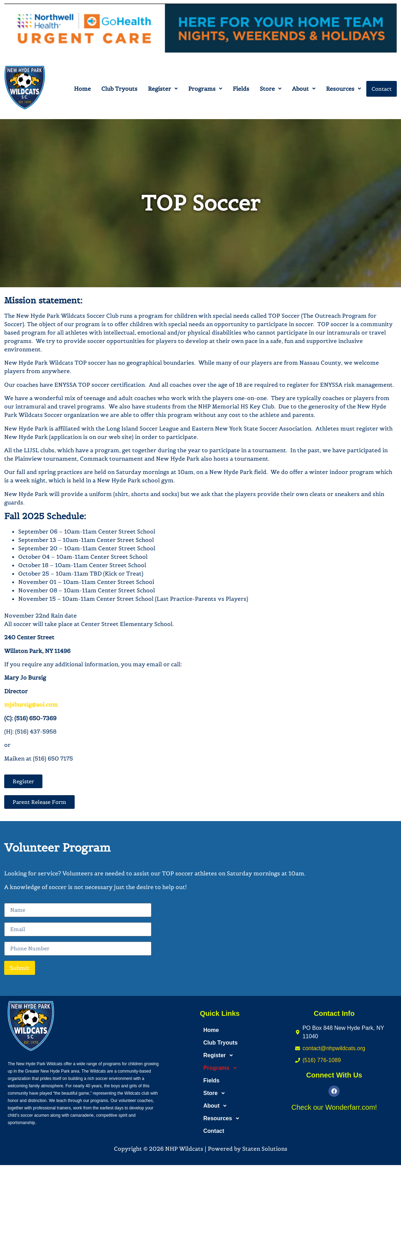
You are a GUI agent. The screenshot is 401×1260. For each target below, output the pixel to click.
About (303, 88)
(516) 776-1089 (322, 1060)
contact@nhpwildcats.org (334, 1048)
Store (270, 88)
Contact (382, 88)
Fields (241, 88)
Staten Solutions (264, 1148)
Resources (343, 88)
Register (163, 88)
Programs (205, 88)
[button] (163, 89)
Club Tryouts (119, 88)
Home (82, 88)
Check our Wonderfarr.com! (334, 1107)
